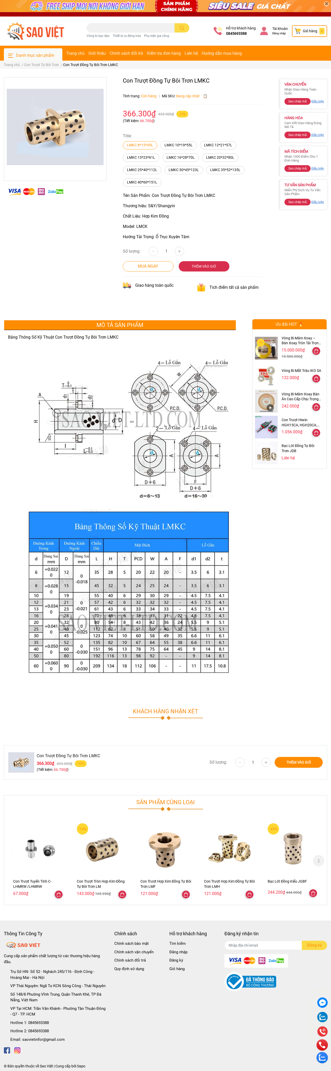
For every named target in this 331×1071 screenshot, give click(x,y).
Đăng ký (176, 960)
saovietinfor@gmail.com (43, 1039)
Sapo (81, 1066)
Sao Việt (46, 1066)
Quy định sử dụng (129, 968)
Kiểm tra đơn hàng (164, 53)
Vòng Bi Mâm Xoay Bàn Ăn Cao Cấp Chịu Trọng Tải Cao (300, 399)
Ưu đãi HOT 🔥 (289, 324)
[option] (38, 860)
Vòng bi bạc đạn (98, 36)
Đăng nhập (279, 33)
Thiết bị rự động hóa (127, 36)
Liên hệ (191, 53)
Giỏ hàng (177, 968)
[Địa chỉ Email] (275, 945)
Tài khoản (280, 29)
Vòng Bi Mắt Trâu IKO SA (301, 371)
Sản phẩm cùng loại (165, 802)
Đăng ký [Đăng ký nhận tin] (314, 945)
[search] (182, 28)
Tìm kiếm (177, 943)
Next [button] (318, 860)
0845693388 (236, 33)
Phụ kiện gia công (156, 36)
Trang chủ (75, 53)
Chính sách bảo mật (131, 943)
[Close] (326, 3)
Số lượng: (131, 251)
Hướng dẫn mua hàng (222, 53)
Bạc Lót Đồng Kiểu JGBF (287, 881)
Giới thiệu (97, 53)
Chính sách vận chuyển (134, 952)
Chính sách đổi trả (126, 53)
